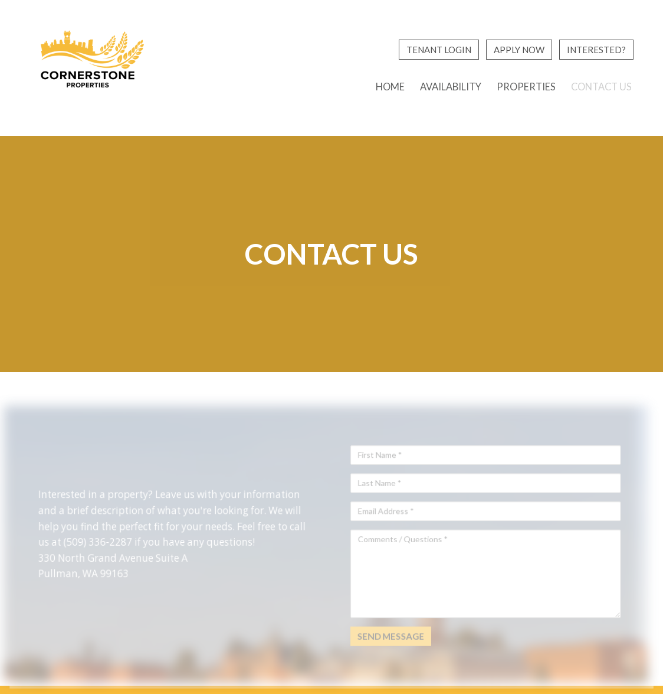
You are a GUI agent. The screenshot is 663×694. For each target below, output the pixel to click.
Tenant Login (438, 49)
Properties (526, 87)
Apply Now (519, 49)
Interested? (596, 49)
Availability (450, 87)
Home (390, 87)
